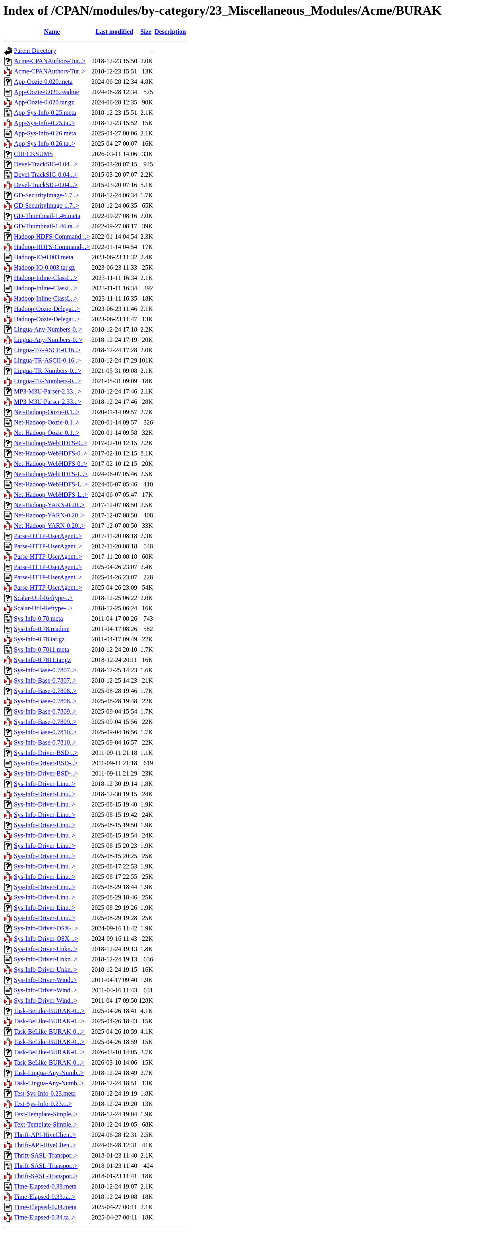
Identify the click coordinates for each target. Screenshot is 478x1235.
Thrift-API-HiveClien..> (45, 1134)
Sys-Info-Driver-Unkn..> (45, 949)
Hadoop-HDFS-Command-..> (52, 236)
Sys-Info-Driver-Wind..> (45, 979)
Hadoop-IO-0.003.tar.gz (44, 267)
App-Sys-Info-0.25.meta (45, 112)
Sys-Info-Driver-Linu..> (44, 783)
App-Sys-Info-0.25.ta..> (44, 123)
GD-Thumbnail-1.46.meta (47, 215)
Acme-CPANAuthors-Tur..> (49, 61)
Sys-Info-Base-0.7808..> (45, 690)
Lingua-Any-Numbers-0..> (48, 329)
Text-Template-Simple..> (46, 1114)
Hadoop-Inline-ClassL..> (45, 277)
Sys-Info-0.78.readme (42, 628)
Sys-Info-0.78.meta (38, 618)
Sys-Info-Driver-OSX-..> (46, 928)
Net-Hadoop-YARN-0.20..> (49, 505)
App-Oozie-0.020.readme (46, 92)
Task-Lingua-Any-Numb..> (49, 1072)
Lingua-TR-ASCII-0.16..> (47, 350)
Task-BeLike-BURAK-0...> (49, 1010)
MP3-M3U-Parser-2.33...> (47, 391)
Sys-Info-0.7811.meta (41, 649)
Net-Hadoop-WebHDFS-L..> (51, 474)
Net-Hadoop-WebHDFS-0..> (50, 443)
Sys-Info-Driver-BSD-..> (46, 752)
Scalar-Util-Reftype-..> (43, 597)
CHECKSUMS (33, 154)
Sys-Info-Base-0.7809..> (45, 711)
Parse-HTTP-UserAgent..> (48, 536)
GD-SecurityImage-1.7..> (46, 195)
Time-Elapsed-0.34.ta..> (44, 1217)
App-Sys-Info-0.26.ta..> (44, 143)
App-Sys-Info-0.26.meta (45, 133)
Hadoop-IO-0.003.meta (43, 257)
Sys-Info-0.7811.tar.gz (42, 659)
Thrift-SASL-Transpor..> (45, 1155)
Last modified (114, 31)
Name (52, 31)
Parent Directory (35, 50)
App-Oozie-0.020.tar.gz (44, 102)
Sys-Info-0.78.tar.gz (39, 639)
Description (170, 31)
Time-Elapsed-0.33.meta (45, 1186)
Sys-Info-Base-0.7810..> (45, 732)
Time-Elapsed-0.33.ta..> (44, 1196)
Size (145, 31)
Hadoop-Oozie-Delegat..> (47, 308)
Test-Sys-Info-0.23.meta (44, 1093)
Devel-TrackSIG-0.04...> (45, 164)
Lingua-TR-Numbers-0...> (47, 370)
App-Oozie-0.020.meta (43, 81)
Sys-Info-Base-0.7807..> (45, 670)
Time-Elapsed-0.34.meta (45, 1207)
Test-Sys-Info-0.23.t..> (43, 1103)
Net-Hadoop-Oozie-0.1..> (46, 412)
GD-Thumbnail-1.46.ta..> (46, 226)
